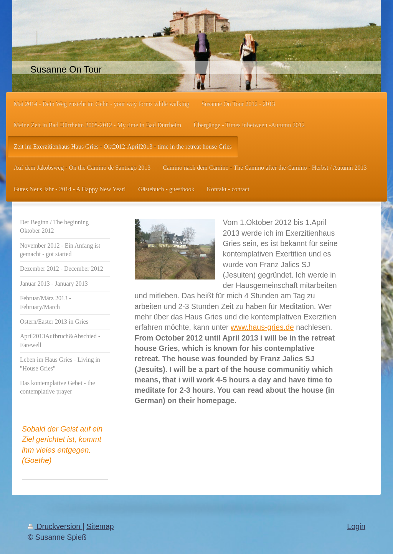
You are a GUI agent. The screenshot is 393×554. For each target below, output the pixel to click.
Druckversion (55, 526)
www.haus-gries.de (262, 327)
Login (356, 526)
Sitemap (100, 526)
